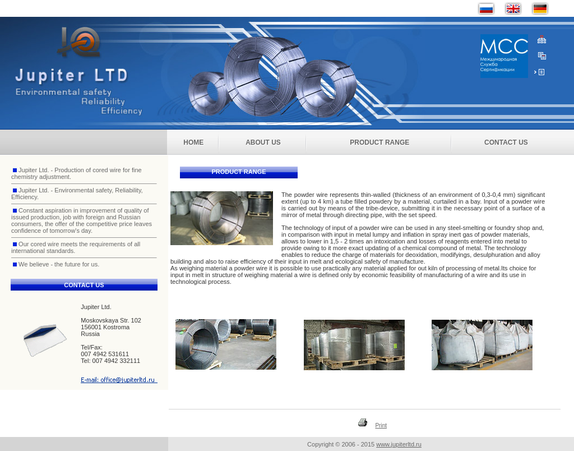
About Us (263, 142)
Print (381, 425)
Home (193, 142)
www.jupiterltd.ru (399, 444)
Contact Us (506, 142)
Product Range (379, 142)
